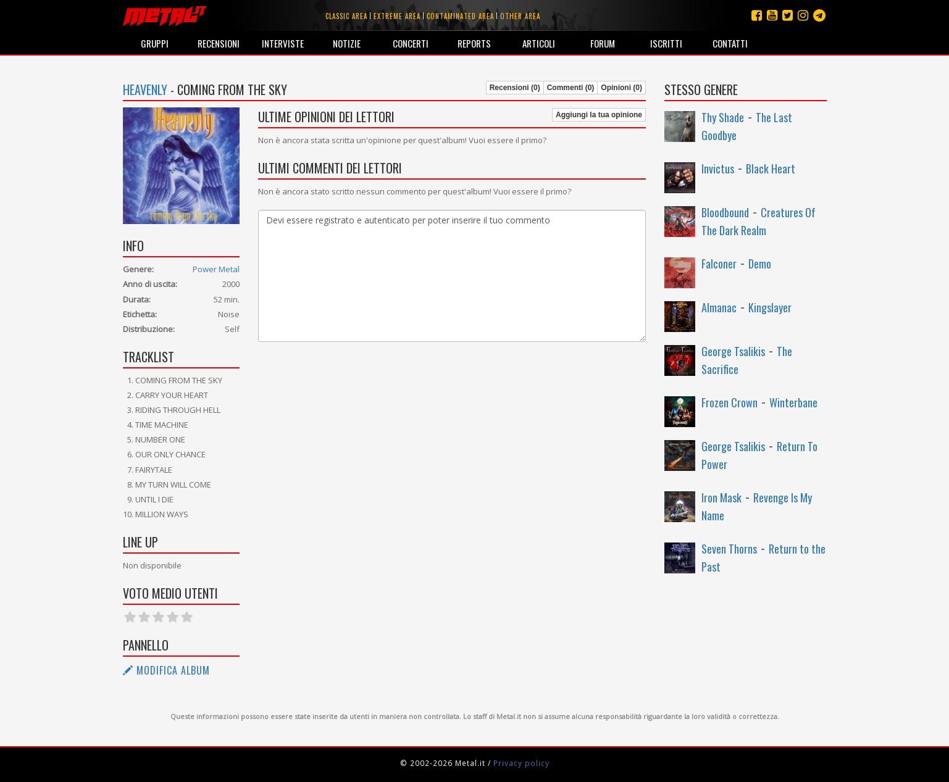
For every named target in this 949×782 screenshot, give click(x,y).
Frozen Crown (729, 402)
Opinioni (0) (621, 87)
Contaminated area (460, 16)
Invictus (717, 168)
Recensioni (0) (515, 87)
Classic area (346, 16)
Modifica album (166, 670)
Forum (602, 43)
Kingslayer (770, 307)
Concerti (411, 43)
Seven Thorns (729, 549)
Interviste (283, 43)
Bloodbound (725, 212)
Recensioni (219, 43)
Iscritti (666, 43)
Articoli (538, 43)
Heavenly (145, 89)
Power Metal (216, 269)
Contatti (730, 43)
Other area (520, 16)
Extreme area (397, 16)
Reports (474, 43)
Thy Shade (722, 117)
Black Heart (770, 168)
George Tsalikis (733, 351)
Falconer (719, 264)
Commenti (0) (571, 87)
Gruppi (155, 43)
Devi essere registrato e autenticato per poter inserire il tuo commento (452, 276)
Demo (759, 264)
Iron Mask (721, 497)
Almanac (719, 307)
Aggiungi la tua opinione (599, 114)
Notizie (347, 43)
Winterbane (793, 402)
